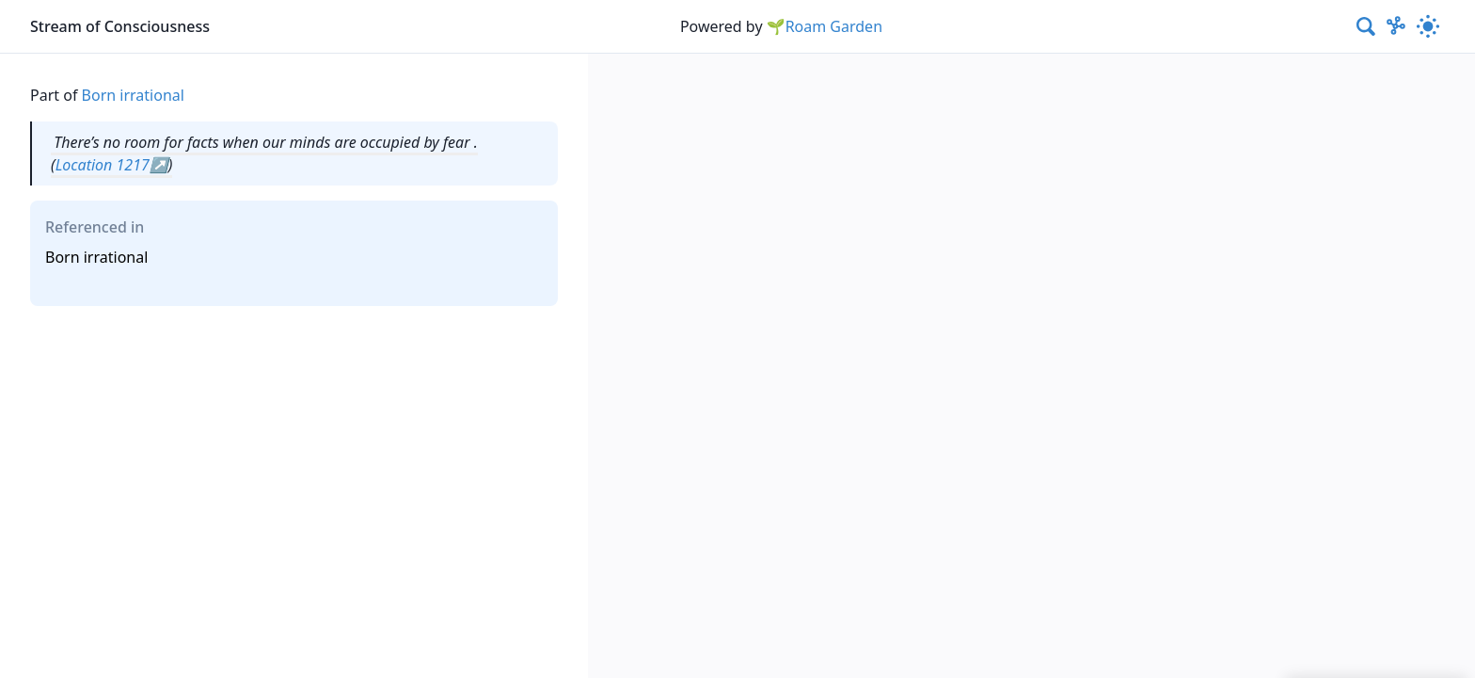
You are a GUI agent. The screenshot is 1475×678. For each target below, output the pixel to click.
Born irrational (133, 95)
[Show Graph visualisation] (1396, 26)
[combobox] (1367, 26)
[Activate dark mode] (1428, 26)
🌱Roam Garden (824, 26)
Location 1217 (103, 164)
